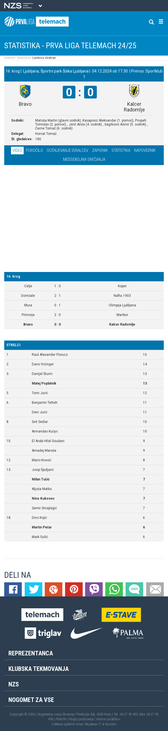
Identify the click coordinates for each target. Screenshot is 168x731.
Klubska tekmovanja (38, 668)
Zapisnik (100, 150)
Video (17, 150)
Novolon (110, 724)
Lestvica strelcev (44, 58)
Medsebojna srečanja (84, 159)
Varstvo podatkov (108, 719)
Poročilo (34, 150)
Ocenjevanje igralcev (67, 150)
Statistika (22, 58)
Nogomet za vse (31, 699)
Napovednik (145, 150)
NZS (13, 684)
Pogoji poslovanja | (82, 719)
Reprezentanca (30, 653)
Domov (9, 58)
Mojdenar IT (93, 724)
